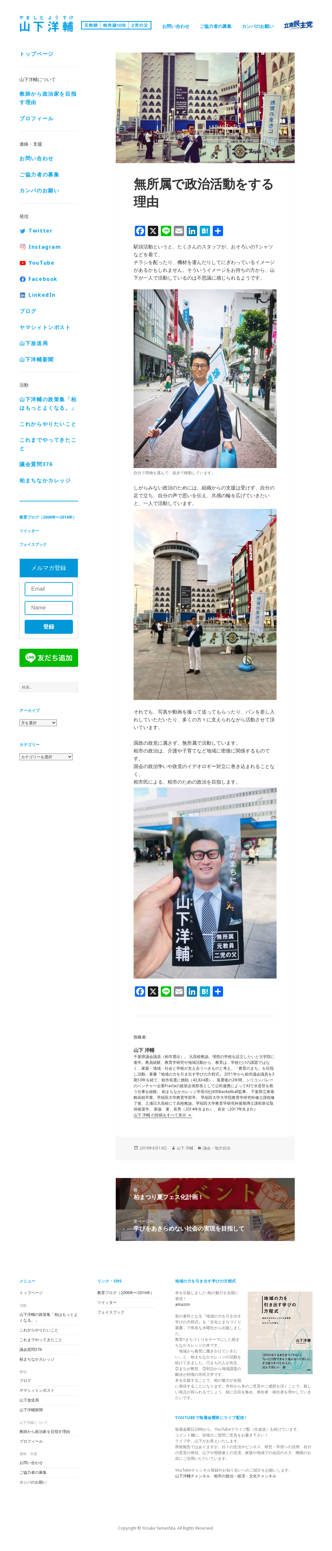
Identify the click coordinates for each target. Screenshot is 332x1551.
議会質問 (36, 464)
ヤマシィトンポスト (45, 327)
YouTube (41, 262)
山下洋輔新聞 (36, 359)
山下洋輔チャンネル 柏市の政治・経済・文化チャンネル (225, 1476)
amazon (182, 1304)
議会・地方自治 (216, 1148)
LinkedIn (42, 294)
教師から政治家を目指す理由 (48, 98)
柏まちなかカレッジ (45, 480)
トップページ (36, 53)
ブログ (28, 311)
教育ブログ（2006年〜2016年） (48, 517)
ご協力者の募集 (215, 26)
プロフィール (36, 118)
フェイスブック (33, 544)
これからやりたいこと (48, 423)
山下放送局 (33, 343)
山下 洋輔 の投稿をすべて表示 (160, 1115)
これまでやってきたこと (48, 444)
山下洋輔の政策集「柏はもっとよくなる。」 (48, 403)
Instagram (45, 246)
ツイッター (29, 531)
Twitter (41, 230)
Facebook (43, 279)
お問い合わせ (175, 26)
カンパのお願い (258, 26)
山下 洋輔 (185, 1148)
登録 (48, 627)
